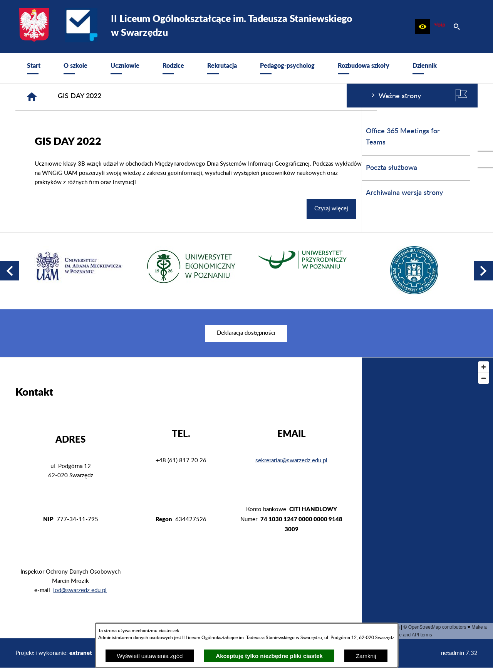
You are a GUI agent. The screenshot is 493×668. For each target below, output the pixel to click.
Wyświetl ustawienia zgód (150, 656)
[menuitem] (33, 68)
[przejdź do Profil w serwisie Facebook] (485, 143)
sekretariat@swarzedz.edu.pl (291, 460)
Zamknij (366, 656)
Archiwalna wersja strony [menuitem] (57, 193)
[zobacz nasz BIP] (439, 26)
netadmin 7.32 (459, 653)
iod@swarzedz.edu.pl (80, 590)
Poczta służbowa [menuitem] (44, 167)
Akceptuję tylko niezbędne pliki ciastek (269, 656)
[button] (422, 26)
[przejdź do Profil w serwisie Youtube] (485, 176)
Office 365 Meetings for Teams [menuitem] (56, 137)
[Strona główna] (147, 97)
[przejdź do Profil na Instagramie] (485, 159)
